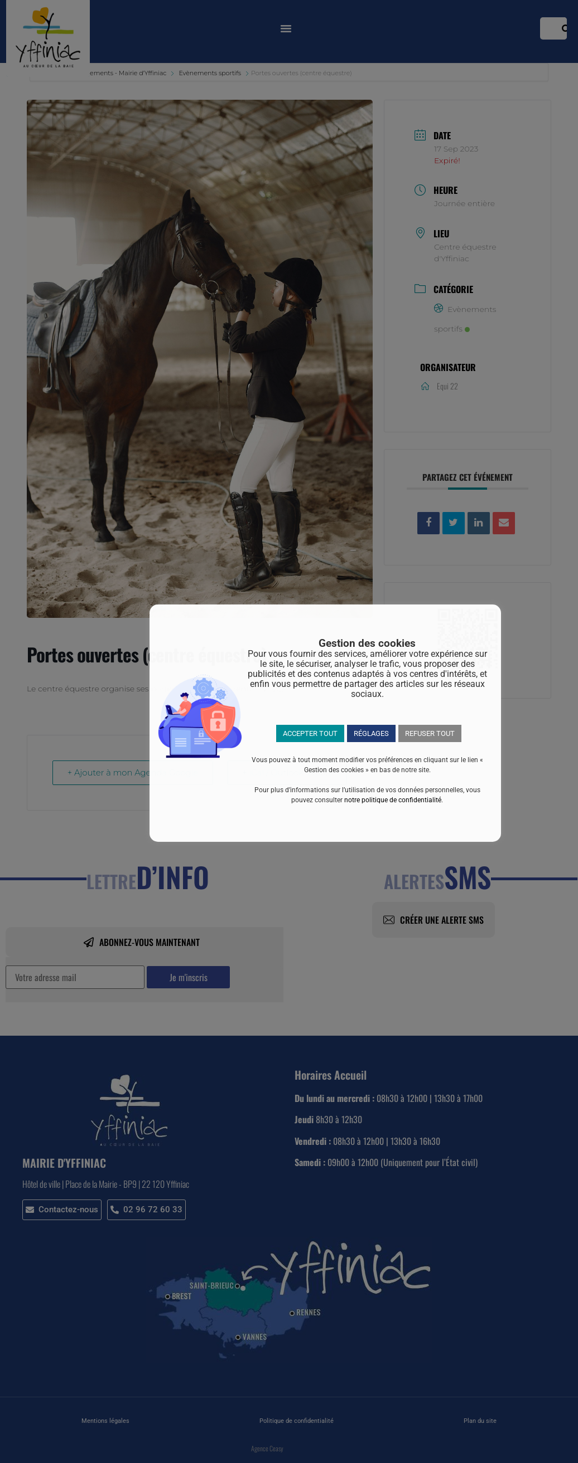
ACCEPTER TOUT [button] (310, 733)
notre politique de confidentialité (392, 800)
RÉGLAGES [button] (371, 733)
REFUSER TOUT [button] (430, 733)
